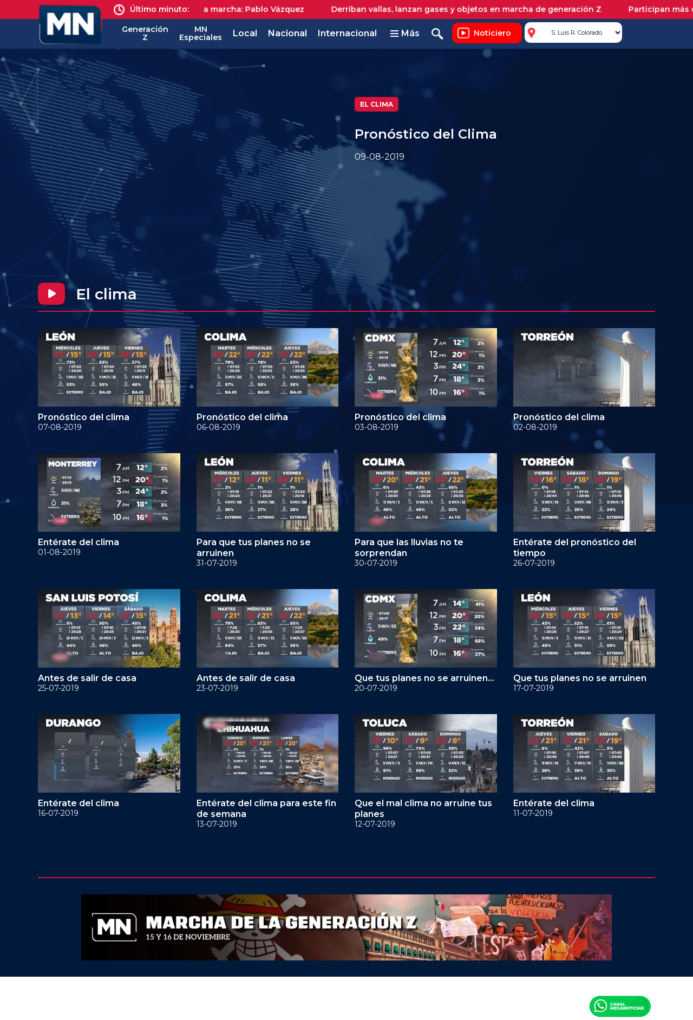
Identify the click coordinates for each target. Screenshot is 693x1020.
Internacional (347, 33)
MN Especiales (200, 33)
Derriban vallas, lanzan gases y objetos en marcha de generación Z (473, 9)
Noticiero (492, 33)
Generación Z (145, 33)
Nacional (287, 33)
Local (245, 33)
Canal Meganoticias (619, 1006)
